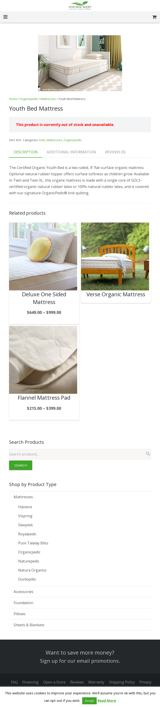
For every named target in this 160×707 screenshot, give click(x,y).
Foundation (23, 602)
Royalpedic (27, 533)
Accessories (23, 591)
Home (13, 99)
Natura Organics (32, 570)
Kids (42, 140)
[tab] (25, 152)
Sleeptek (25, 524)
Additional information (71, 151)
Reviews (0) (115, 151)
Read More (107, 700)
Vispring (25, 515)
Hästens (25, 506)
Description (26, 151)
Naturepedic (28, 561)
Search (20, 465)
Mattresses (48, 99)
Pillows (19, 613)
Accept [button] (89, 701)
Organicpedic (29, 99)
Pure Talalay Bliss (33, 543)
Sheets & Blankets (29, 624)
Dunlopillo (27, 579)
